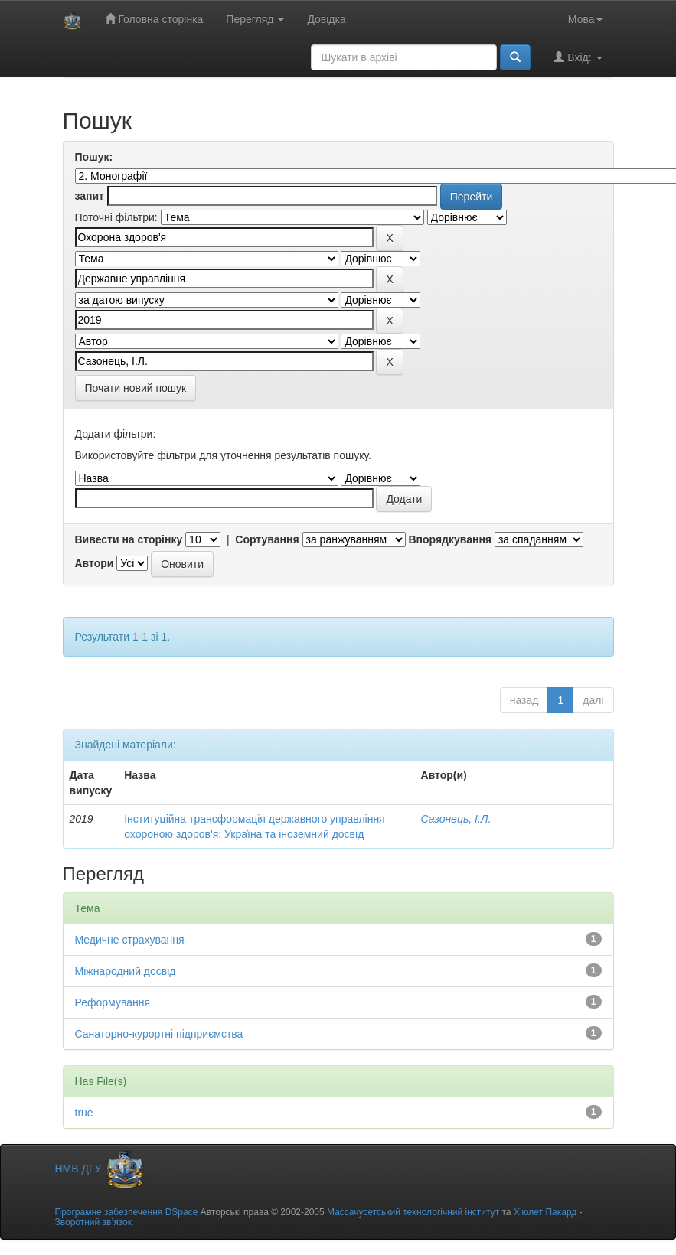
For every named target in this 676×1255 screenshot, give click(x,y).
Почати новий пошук (136, 388)
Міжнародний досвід (125, 971)
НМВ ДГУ (101, 1168)
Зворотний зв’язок (93, 1222)
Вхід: (578, 57)
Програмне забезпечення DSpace (126, 1212)
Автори (94, 563)
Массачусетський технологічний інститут (413, 1212)
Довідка (326, 19)
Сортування (267, 539)
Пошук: (94, 157)
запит (89, 196)
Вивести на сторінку (129, 539)
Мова (585, 19)
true (84, 1113)
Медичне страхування (130, 940)
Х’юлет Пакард (545, 1212)
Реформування (113, 1002)
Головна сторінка (154, 18)
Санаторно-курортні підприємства (159, 1034)
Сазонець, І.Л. (456, 819)
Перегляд (255, 19)
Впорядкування (449, 539)
